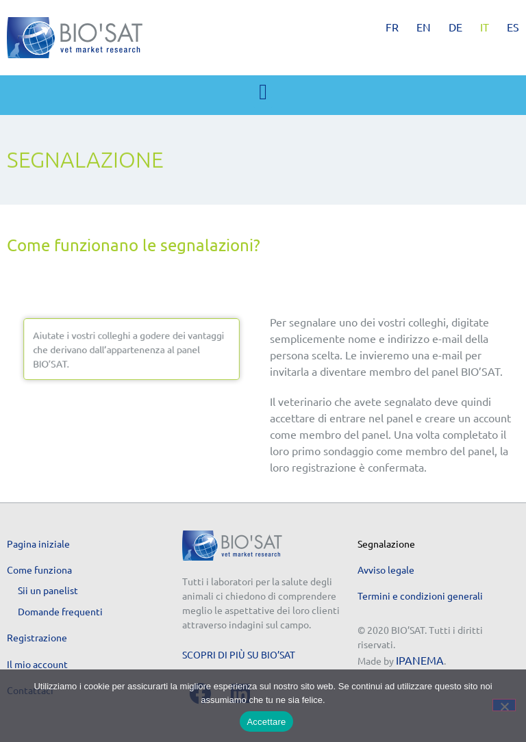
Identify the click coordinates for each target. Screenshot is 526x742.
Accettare (266, 722)
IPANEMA (420, 660)
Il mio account (37, 664)
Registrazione (37, 637)
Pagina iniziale (38, 543)
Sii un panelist (48, 590)
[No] (504, 705)
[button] (263, 91)
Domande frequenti (60, 611)
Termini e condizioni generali (420, 595)
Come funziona (39, 569)
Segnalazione (386, 543)
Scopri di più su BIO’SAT (238, 654)
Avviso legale (386, 569)
